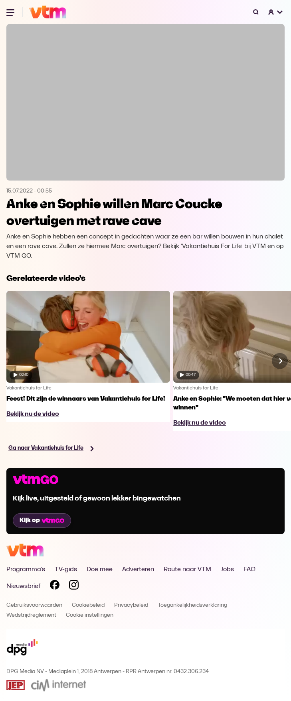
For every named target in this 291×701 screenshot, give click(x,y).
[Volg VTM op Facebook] (54, 586)
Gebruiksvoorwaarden (34, 605)
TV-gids (66, 569)
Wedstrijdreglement (31, 615)
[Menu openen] (11, 12)
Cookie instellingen (89, 615)
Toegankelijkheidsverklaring (192, 605)
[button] (276, 12)
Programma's (25, 569)
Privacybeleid (131, 605)
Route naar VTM (187, 569)
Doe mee (100, 569)
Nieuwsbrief (23, 586)
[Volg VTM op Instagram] (74, 586)
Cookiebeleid (88, 605)
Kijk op (42, 520)
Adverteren (138, 569)
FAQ (249, 569)
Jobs (227, 569)
